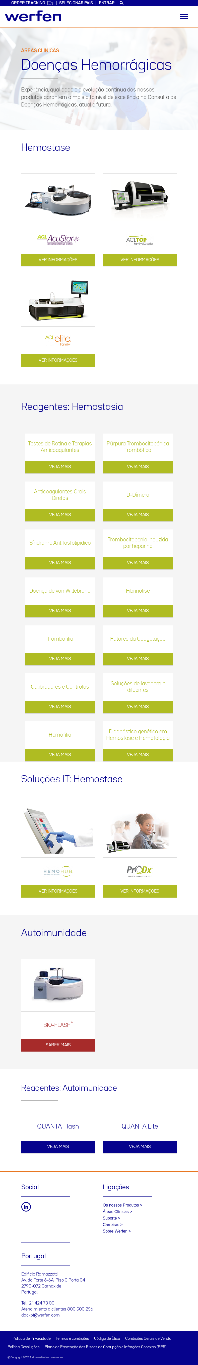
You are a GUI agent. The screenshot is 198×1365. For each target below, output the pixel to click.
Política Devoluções (24, 1347)
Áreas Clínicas (116, 1212)
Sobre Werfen (115, 1231)
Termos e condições (72, 1339)
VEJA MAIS (60, 467)
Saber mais (58, 1045)
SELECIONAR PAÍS (76, 3)
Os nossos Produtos (121, 1205)
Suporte (110, 1218)
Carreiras (111, 1225)
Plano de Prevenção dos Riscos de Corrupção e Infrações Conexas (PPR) (106, 1347)
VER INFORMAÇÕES (58, 260)
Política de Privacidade (32, 1339)
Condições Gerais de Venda (148, 1339)
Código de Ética (107, 1339)
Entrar (107, 3)
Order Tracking (32, 3)
